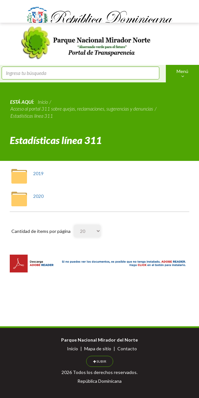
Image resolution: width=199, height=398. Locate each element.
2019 (38, 173)
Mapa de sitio (97, 348)
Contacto (127, 348)
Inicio (72, 348)
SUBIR (99, 361)
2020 (38, 196)
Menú (182, 73)
